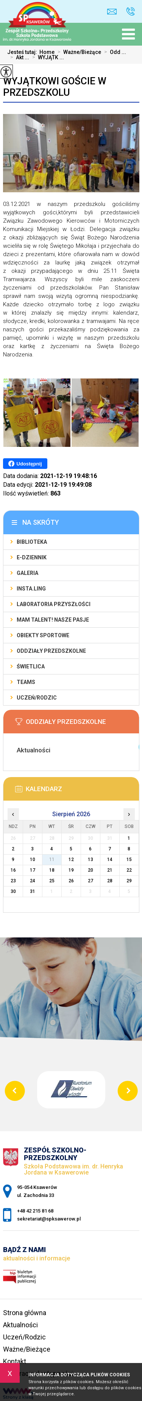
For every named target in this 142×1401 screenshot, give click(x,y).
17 (32, 870)
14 (109, 859)
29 (129, 880)
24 (32, 880)
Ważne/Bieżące (78, 52)
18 (52, 870)
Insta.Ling (31, 589)
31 (32, 891)
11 (52, 859)
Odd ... (113, 52)
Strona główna (24, 1313)
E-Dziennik (32, 557)
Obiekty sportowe (43, 635)
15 (129, 859)
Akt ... (18, 57)
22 (129, 870)
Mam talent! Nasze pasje (53, 620)
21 (109, 870)
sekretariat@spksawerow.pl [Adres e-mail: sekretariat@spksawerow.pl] (49, 1219)
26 (71, 880)
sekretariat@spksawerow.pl (112, 11)
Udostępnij (25, 464)
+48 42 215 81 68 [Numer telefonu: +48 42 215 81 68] (35, 1211)
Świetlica (31, 666)
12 (71, 859)
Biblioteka (32, 542)
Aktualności (20, 1325)
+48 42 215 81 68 (130, 11)
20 (90, 870)
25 (52, 880)
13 (90, 859)
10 (32, 859)
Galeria (27, 573)
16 (13, 870)
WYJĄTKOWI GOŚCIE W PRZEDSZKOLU (54, 86)
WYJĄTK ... (46, 57)
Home (47, 52)
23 (13, 880)
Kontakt (14, 1361)
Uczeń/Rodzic (37, 698)
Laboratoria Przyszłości (54, 604)
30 (13, 891)
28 (109, 880)
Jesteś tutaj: (23, 52)
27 (90, 880)
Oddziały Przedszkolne (51, 651)
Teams (26, 682)
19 (71, 870)
